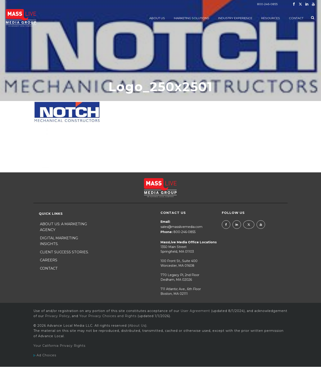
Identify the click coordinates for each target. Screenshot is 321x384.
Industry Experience (235, 18)
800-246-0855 (267, 4)
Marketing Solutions (191, 18)
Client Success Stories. (64, 252)
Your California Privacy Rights (59, 346)
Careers (48, 260)
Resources (270, 18)
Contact (296, 18)
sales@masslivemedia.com (181, 227)
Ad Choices (44, 355)
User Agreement (195, 311)
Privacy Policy (57, 316)
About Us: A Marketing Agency (63, 227)
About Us (157, 18)
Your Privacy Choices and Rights (107, 316)
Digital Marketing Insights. (59, 241)
